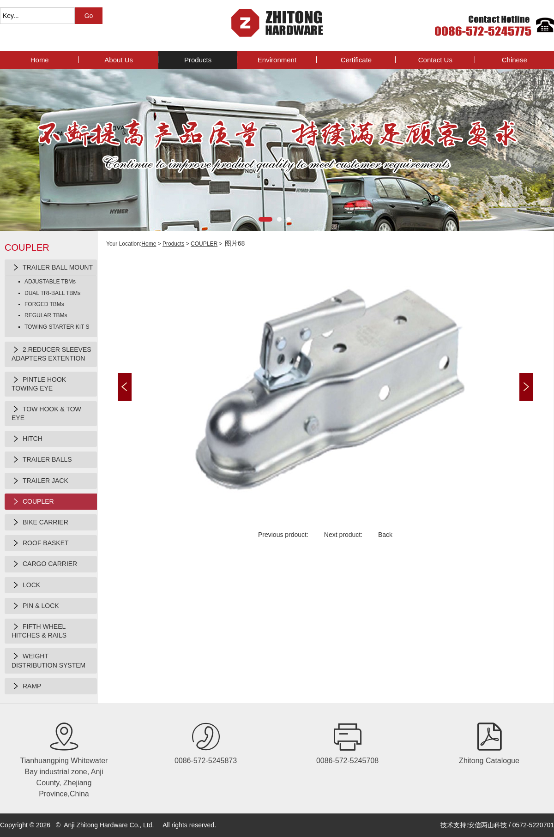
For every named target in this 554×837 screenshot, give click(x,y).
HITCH (27, 438)
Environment (277, 60)
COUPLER (33, 501)
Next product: (343, 534)
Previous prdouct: (283, 534)
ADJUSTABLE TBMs (50, 281)
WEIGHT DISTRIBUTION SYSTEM (48, 660)
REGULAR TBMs (45, 315)
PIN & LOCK (35, 606)
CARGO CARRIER (44, 564)
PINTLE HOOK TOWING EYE (39, 383)
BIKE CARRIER (40, 522)
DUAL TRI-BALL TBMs (52, 293)
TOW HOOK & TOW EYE (46, 413)
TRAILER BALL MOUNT (52, 267)
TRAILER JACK (40, 480)
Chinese (514, 60)
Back (385, 534)
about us (118, 60)
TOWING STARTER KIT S (56, 327)
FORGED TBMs (44, 304)
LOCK (26, 585)
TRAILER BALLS (42, 459)
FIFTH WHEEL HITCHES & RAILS (39, 630)
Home (39, 60)
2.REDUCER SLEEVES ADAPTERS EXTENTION (51, 353)
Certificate (356, 60)
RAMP (26, 686)
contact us (435, 60)
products (197, 60)
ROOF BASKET (40, 543)
